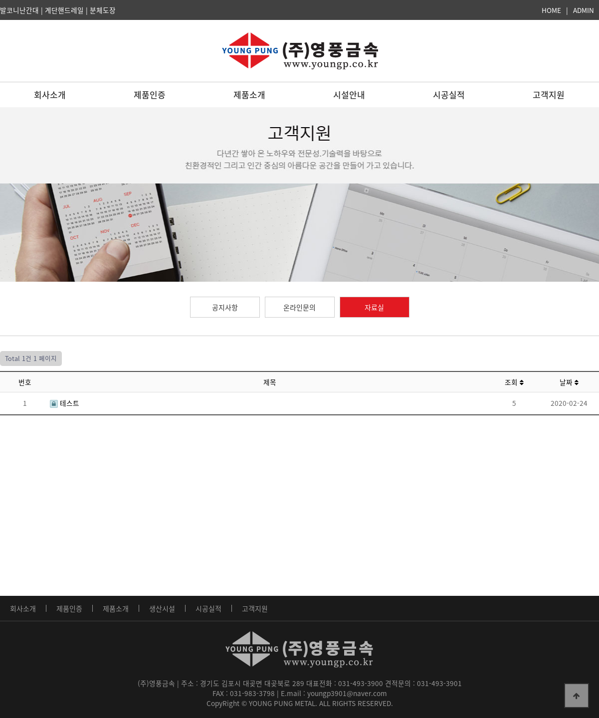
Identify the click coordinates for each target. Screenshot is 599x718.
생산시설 (162, 608)
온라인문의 (299, 307)
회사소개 (50, 94)
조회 (514, 382)
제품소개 (249, 94)
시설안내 (349, 94)
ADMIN (583, 10)
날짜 (569, 382)
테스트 (64, 403)
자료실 (374, 307)
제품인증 (150, 94)
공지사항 (225, 307)
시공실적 (449, 94)
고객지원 (549, 94)
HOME (551, 10)
